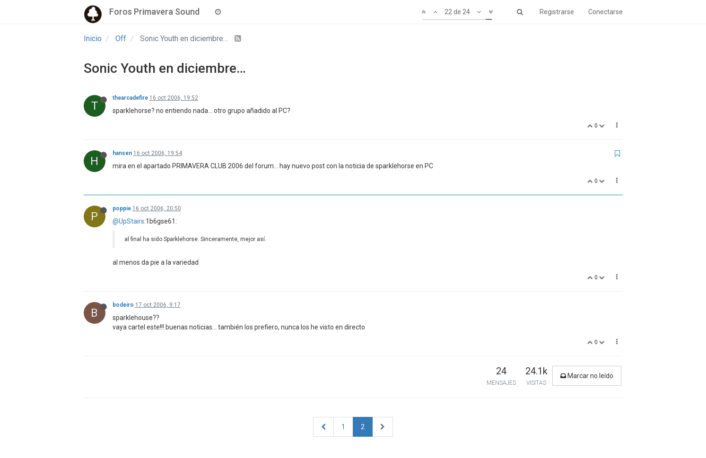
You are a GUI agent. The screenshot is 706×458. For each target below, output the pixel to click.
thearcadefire (130, 98)
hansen (122, 153)
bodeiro (123, 305)
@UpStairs (128, 221)
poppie (122, 208)
